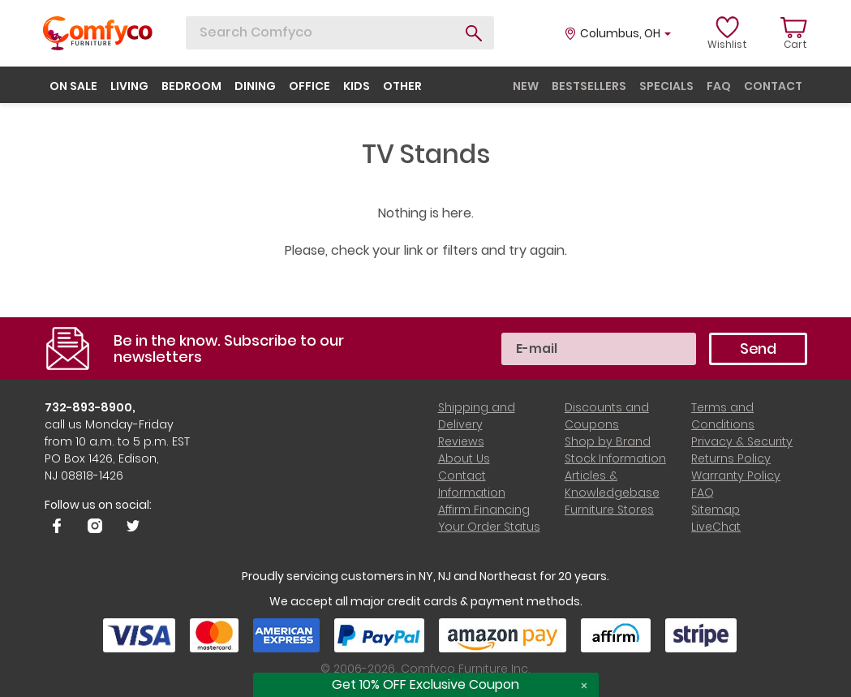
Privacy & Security (742, 441)
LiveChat (716, 526)
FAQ (702, 492)
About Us (464, 458)
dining (255, 86)
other (402, 86)
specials (666, 86)
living (129, 86)
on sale (73, 86)
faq (719, 86)
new (526, 86)
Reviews (461, 441)
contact (773, 86)
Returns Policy (731, 458)
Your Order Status (489, 526)
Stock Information (615, 458)
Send (758, 348)
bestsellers (589, 86)
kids (356, 86)
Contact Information (471, 484)
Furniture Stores (609, 509)
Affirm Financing (484, 509)
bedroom (191, 86)
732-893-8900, (90, 407)
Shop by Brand (608, 441)
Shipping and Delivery (476, 415)
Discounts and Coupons (607, 415)
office (309, 86)
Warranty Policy (735, 475)
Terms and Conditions (722, 415)
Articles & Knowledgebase (612, 484)
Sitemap (715, 509)
